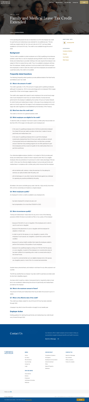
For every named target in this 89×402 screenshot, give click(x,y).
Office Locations (69, 359)
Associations (28, 373)
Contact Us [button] (75, 2)
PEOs (46, 364)
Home (26, 355)
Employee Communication (51, 359)
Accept (80, 399)
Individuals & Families (30, 380)
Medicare (27, 382)
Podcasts (65, 54)
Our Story (27, 357)
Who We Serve (28, 359)
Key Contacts (69, 357)
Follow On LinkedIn (70, 362)
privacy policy (29, 399)
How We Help (28, 362)
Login (84, 2)
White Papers (66, 60)
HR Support (47, 357)
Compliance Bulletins (19, 32)
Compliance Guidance (50, 355)
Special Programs (49, 366)
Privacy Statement (8, 396)
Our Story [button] (51, 2)
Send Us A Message (70, 355)
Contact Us (27, 364)
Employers (27, 378)
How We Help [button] (67, 2)
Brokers (26, 376)
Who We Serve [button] (59, 2)
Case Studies (66, 57)
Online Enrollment (49, 362)
